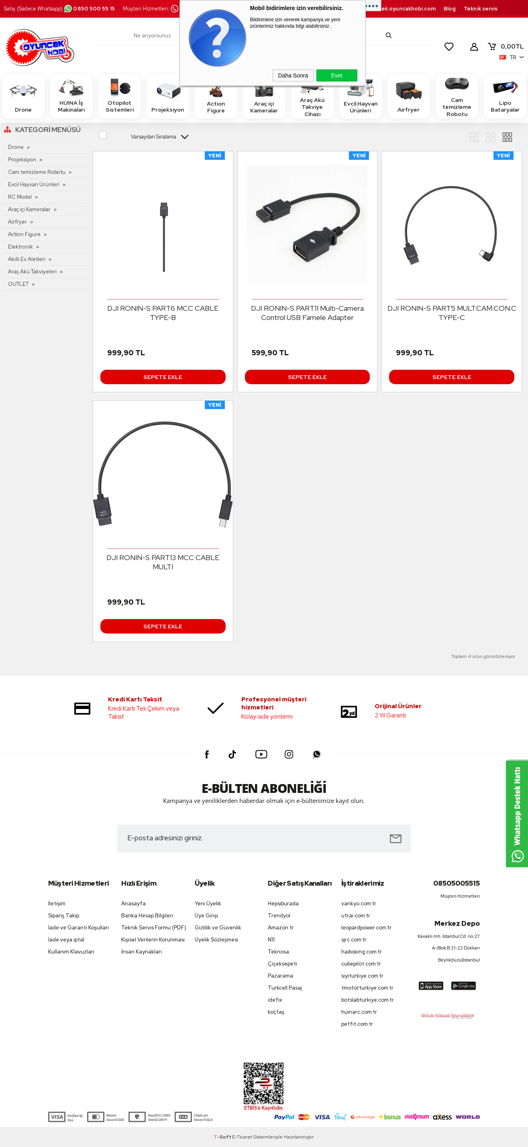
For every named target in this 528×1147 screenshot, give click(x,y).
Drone (23, 95)
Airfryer (408, 95)
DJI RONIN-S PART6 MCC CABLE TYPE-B (162, 313)
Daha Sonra (293, 75)
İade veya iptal (66, 939)
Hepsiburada (283, 903)
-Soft (223, 1137)
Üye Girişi (206, 915)
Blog (450, 8)
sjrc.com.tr (354, 939)
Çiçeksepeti (282, 963)
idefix (275, 999)
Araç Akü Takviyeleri (32, 271)
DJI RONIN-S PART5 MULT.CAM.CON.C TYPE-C (451, 313)
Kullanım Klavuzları (71, 951)
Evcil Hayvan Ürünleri (360, 95)
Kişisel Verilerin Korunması (153, 939)
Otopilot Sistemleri (119, 95)
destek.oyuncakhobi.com (402, 8)
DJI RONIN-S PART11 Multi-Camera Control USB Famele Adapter (307, 313)
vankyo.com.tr (358, 903)
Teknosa (278, 951)
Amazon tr (281, 927)
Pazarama (280, 975)
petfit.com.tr (357, 1024)
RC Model (20, 197)
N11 (271, 939)
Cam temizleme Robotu (456, 96)
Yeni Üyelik (208, 903)
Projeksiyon (167, 95)
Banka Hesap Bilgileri (147, 915)
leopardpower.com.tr (366, 927)
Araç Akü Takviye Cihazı (312, 96)
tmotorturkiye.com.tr (367, 987)
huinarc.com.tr (359, 1011)
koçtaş (276, 1011)
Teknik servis (480, 8)
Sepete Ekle (162, 377)
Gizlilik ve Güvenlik (218, 927)
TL (505, 46)
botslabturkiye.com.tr (367, 999)
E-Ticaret (242, 1137)
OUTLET (18, 284)
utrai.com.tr (355, 915)
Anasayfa (133, 903)
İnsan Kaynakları (141, 951)
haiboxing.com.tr (361, 951)
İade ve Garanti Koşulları (78, 927)
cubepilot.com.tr (361, 963)
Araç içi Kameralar (264, 95)
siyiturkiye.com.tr (362, 975)
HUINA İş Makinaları (71, 95)
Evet (336, 75)
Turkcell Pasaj (285, 987)
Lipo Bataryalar (505, 95)
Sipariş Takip (63, 915)
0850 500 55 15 (89, 8)
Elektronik (20, 246)
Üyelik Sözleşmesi (216, 939)
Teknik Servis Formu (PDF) (153, 927)
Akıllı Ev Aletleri (26, 259)
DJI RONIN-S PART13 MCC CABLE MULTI (162, 562)
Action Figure (216, 95)
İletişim (56, 903)
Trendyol (279, 915)
